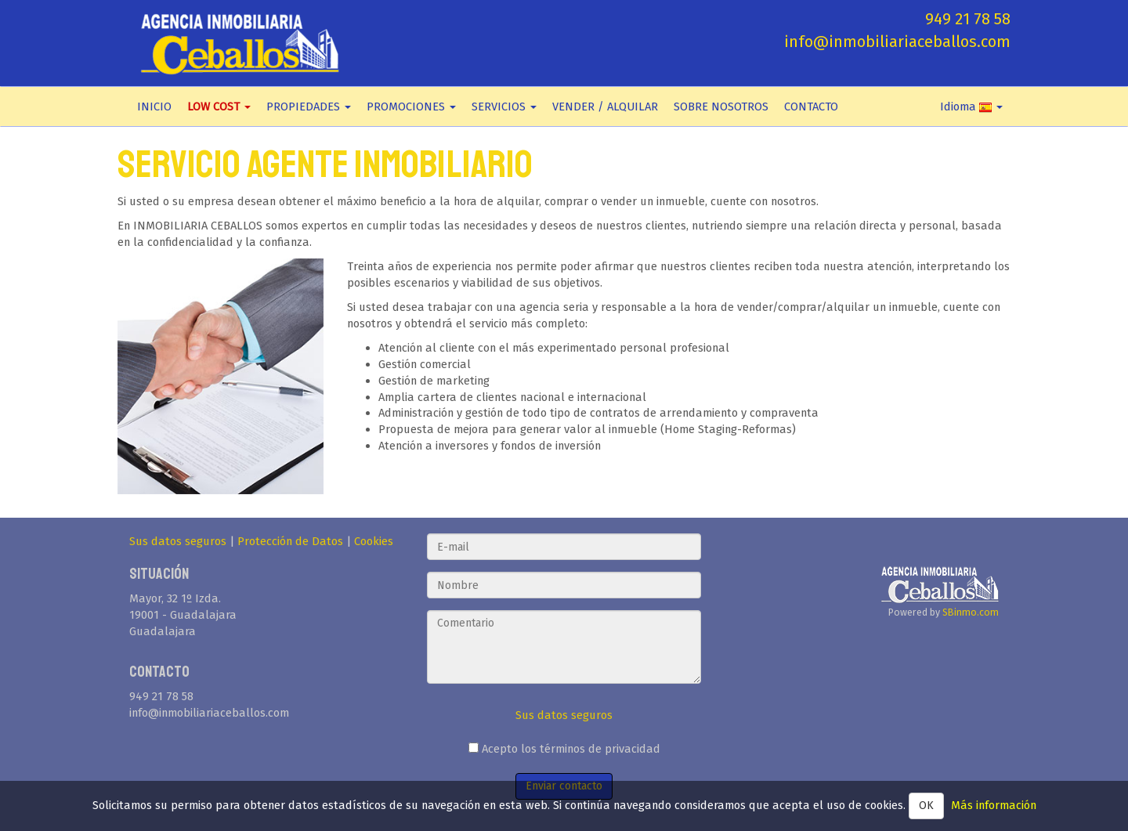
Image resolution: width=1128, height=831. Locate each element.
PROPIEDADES (308, 106)
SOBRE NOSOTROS (721, 106)
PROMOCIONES (411, 106)
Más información (993, 805)
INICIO (154, 106)
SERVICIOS (504, 106)
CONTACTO (811, 106)
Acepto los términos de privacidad (564, 749)
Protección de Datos (290, 541)
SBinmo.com (970, 612)
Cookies (373, 541)
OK (926, 805)
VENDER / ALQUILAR (605, 106)
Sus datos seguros (177, 541)
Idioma (971, 106)
